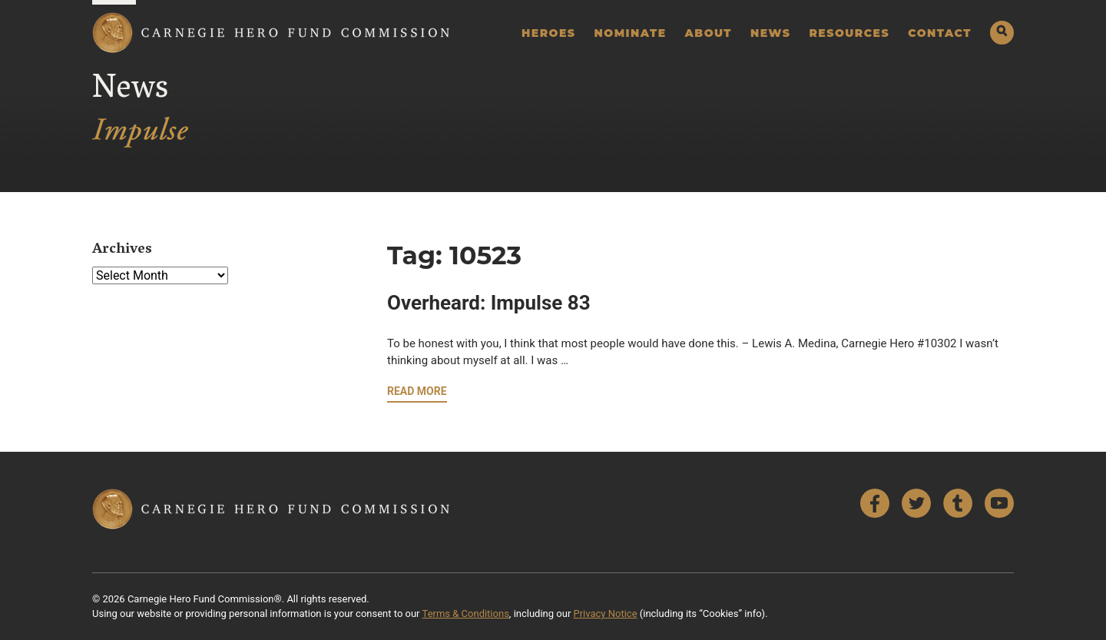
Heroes (549, 33)
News (770, 33)
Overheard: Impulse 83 (489, 302)
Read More (417, 391)
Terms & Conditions (465, 613)
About (708, 33)
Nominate (630, 33)
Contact (940, 33)
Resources (849, 33)
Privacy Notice (605, 613)
